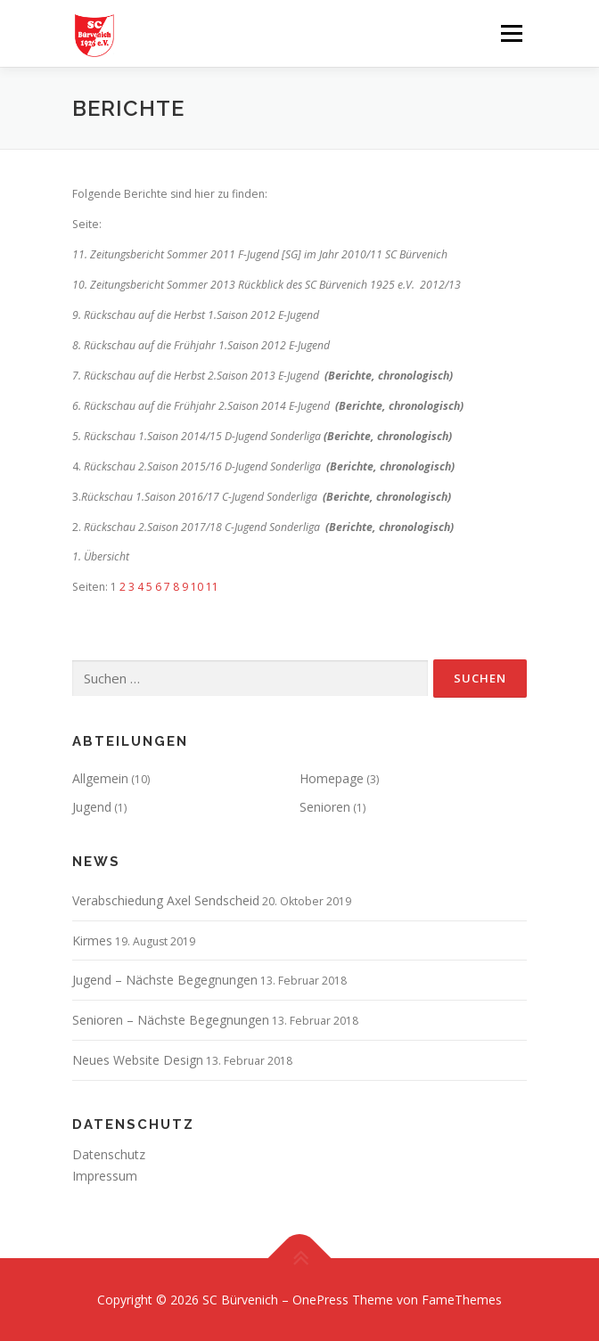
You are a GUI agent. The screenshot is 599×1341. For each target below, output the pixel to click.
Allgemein (100, 778)
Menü (510, 33)
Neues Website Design (137, 1059)
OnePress (320, 1299)
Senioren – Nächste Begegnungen (170, 1019)
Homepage (332, 778)
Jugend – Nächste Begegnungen (165, 979)
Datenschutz (108, 1154)
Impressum (104, 1175)
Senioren (325, 806)
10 (197, 586)
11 (212, 586)
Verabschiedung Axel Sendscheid (165, 900)
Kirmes (92, 940)
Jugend (91, 806)
